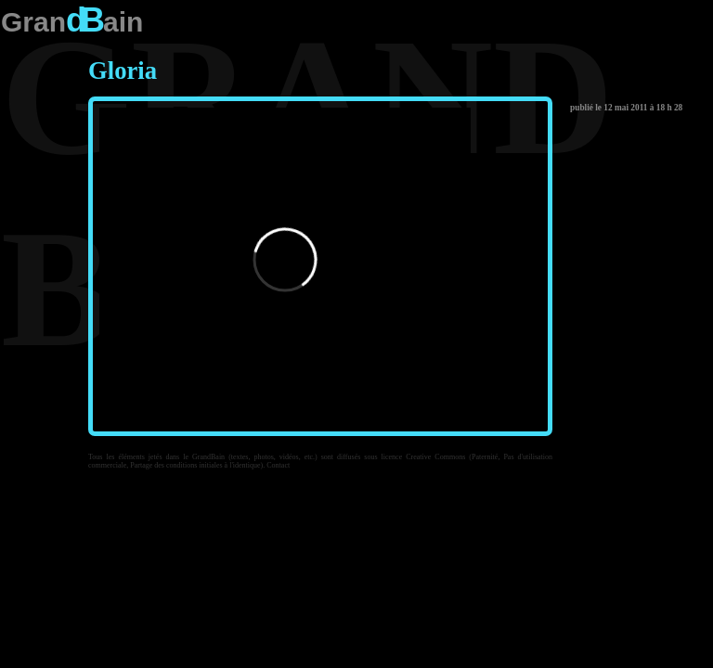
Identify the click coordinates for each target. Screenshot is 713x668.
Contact (278, 465)
